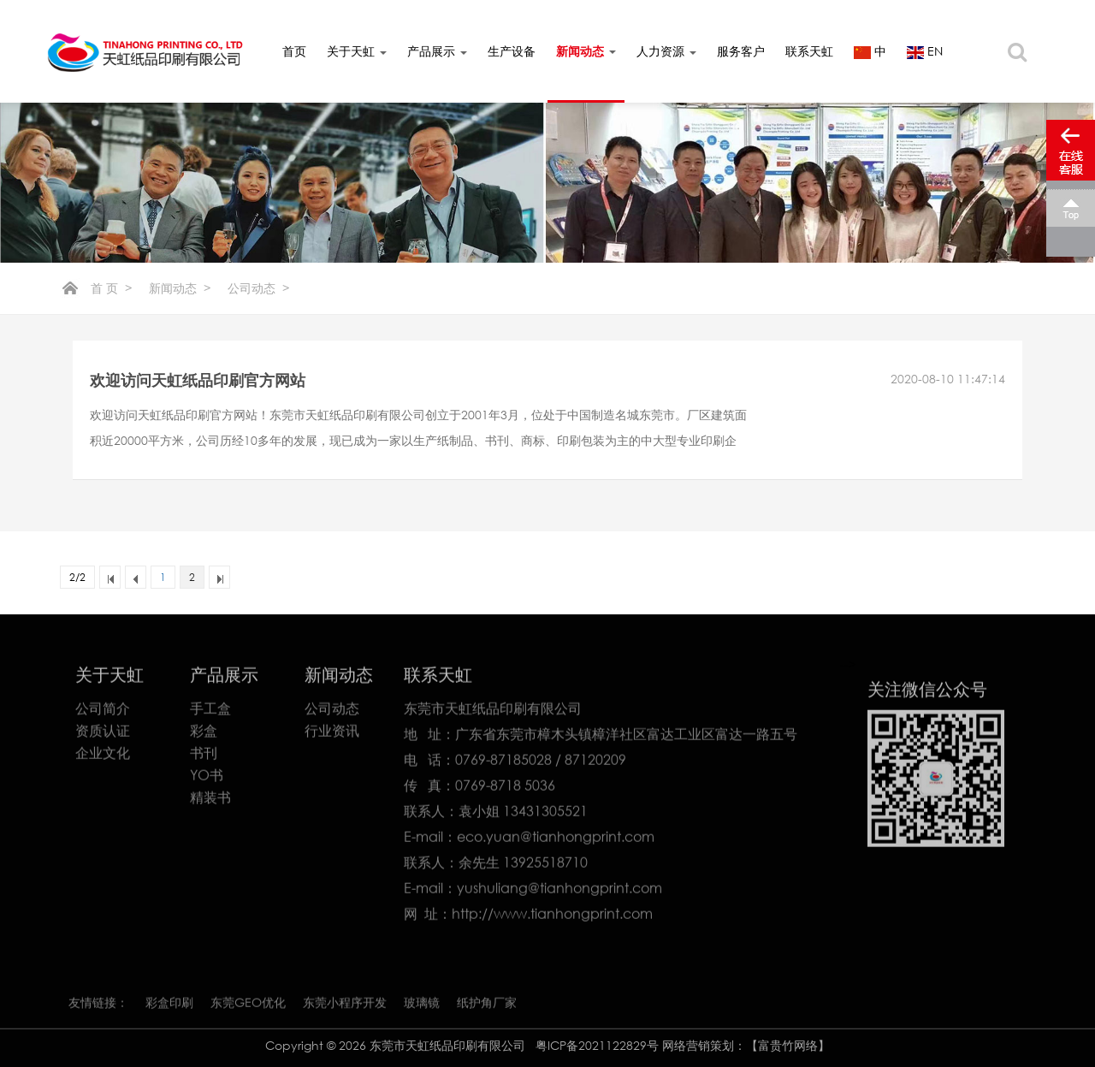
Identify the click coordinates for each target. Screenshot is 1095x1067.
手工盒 (210, 711)
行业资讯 (332, 734)
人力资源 (666, 51)
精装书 (210, 800)
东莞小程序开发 (345, 1006)
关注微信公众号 (927, 692)
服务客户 (741, 51)
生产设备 (512, 51)
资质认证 (102, 734)
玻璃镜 (422, 1006)
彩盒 (203, 734)
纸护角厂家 (487, 1006)
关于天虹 (357, 51)
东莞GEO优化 (248, 1006)
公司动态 (251, 288)
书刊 (203, 756)
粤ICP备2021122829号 (599, 1045)
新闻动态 (586, 51)
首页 (294, 51)
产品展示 (437, 51)
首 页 (104, 288)
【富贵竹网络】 (788, 1045)
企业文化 (102, 756)
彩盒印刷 (169, 1006)
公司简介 (102, 711)
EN (925, 51)
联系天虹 (809, 51)
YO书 (206, 778)
